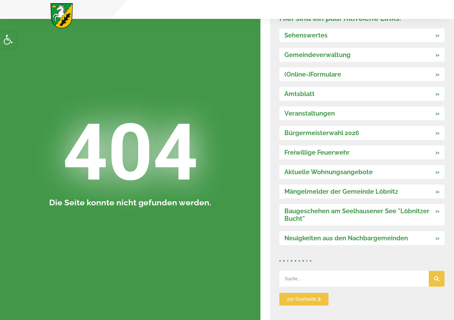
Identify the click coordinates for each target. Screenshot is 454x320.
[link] (8, 39)
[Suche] (437, 279)
